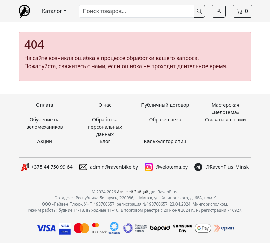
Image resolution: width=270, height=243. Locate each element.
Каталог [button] (52, 11)
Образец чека (165, 119)
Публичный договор (165, 105)
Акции (44, 141)
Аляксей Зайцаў (132, 192)
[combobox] (136, 11)
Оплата (44, 105)
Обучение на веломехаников (44, 123)
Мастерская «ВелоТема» (225, 108)
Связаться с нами (225, 119)
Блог (105, 141)
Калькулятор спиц (165, 141)
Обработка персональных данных (105, 126)
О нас (104, 105)
